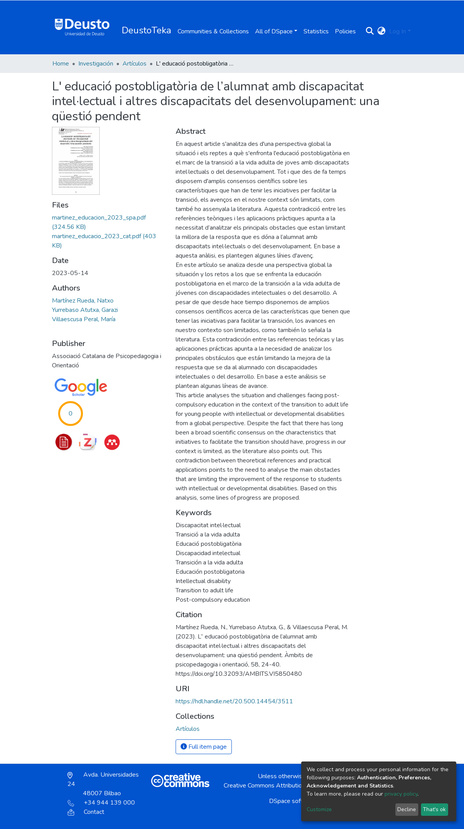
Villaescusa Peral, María (84, 319)
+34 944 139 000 (101, 802)
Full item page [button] (204, 746)
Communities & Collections (213, 31)
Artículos (134, 63)
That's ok (434, 809)
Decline (406, 809)
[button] (381, 31)
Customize (319, 809)
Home (60, 63)
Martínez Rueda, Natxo (83, 300)
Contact (85, 812)
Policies (345, 31)
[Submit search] (369, 31)
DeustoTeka (146, 30)
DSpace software (292, 801)
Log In (397, 31)
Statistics (316, 31)
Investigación (95, 63)
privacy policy (401, 794)
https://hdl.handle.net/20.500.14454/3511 (234, 701)
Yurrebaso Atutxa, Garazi (85, 310)
